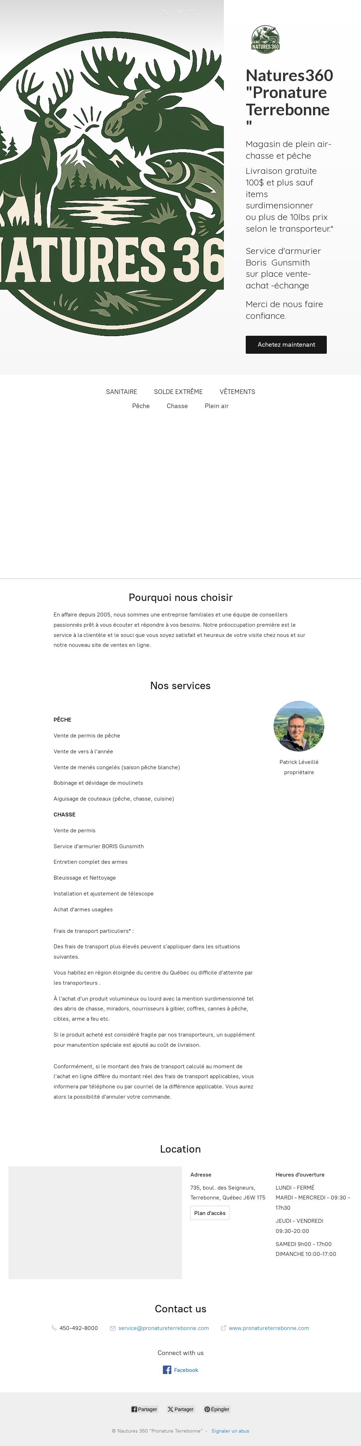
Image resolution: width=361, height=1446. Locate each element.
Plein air (217, 406)
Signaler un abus (230, 1431)
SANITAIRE (121, 392)
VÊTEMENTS (237, 392)
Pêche (141, 406)
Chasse (177, 406)
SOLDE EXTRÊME (178, 392)
